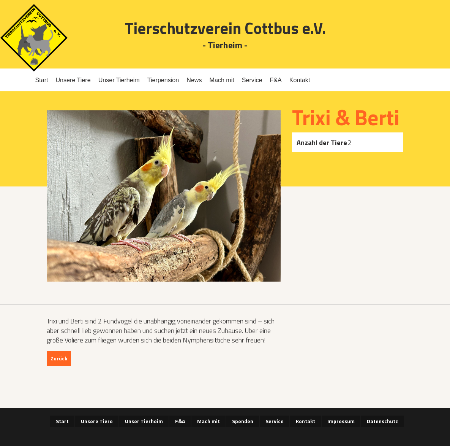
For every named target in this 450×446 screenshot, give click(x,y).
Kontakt (299, 79)
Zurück (59, 358)
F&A (275, 79)
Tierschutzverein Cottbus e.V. (225, 28)
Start (41, 79)
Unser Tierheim (119, 79)
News (194, 79)
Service (252, 79)
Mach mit (222, 79)
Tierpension (163, 79)
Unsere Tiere (73, 79)
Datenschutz (382, 421)
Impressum (341, 421)
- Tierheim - (225, 45)
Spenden (242, 421)
